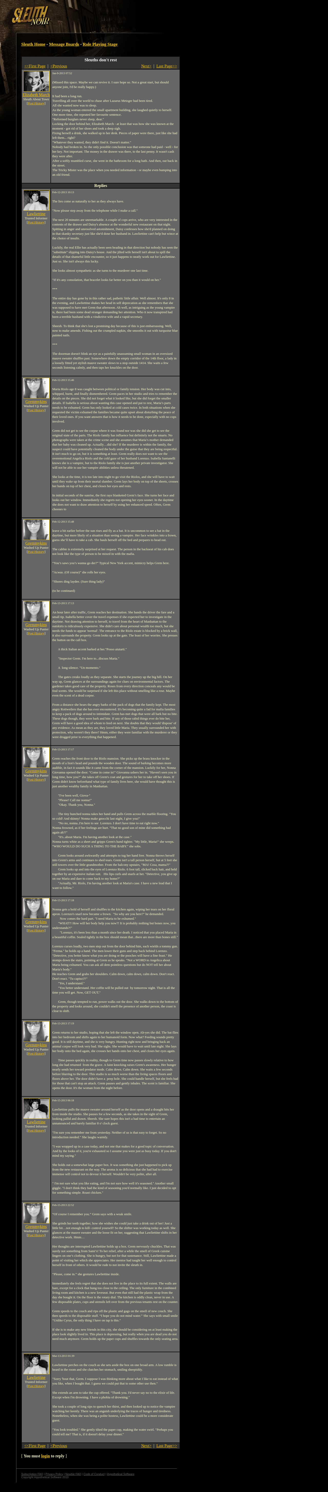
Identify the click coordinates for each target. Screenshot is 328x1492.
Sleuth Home (33, 44)
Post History (36, 103)
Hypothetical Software (120, 1474)
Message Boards (64, 44)
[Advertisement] (89, 13)
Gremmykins (36, 401)
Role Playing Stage (100, 44)
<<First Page (35, 66)
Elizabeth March (36, 95)
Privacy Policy (54, 1474)
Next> (146, 66)
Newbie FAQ (73, 1474)
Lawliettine (36, 214)
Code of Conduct (94, 1474)
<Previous (58, 66)
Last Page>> (166, 66)
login (45, 1456)
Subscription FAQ (32, 1474)
